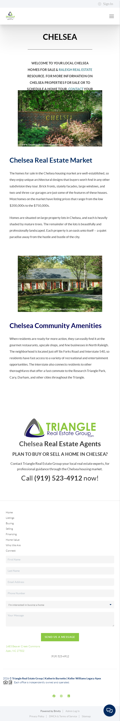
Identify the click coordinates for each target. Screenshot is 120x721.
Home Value (12, 539)
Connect (11, 550)
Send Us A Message (60, 636)
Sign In (105, 4)
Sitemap (86, 716)
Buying (10, 523)
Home (9, 512)
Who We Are (13, 545)
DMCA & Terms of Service (63, 716)
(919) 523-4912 (60, 656)
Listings (10, 517)
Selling (9, 528)
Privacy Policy (36, 716)
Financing (11, 534)
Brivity (57, 711)
